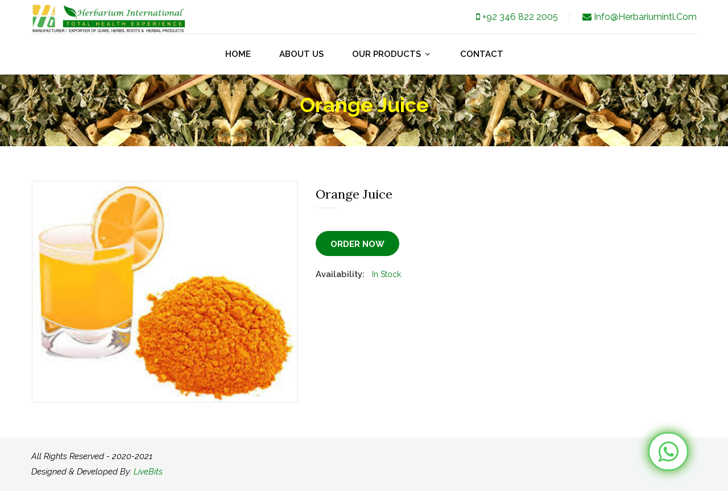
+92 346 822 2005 (516, 16)
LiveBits (148, 472)
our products (392, 54)
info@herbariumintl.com (639, 16)
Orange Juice (354, 194)
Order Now (357, 244)
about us (301, 54)
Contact (481, 54)
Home (238, 54)
